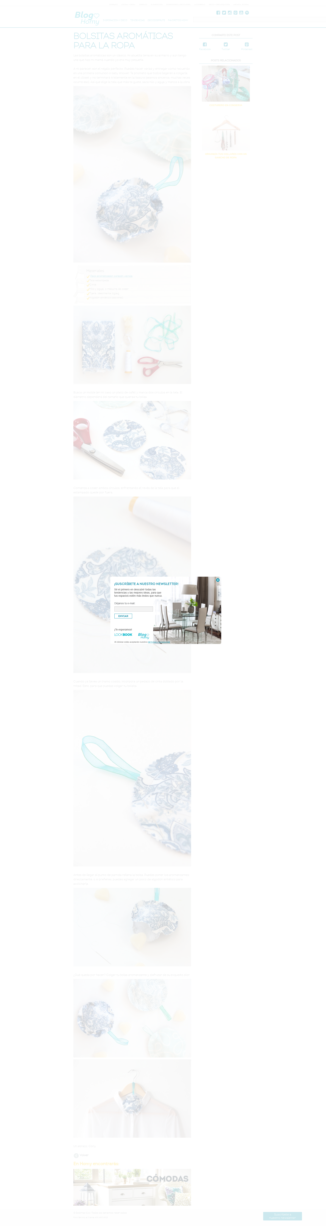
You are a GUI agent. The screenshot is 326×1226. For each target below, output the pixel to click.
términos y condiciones (159, 642)
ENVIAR (123, 616)
